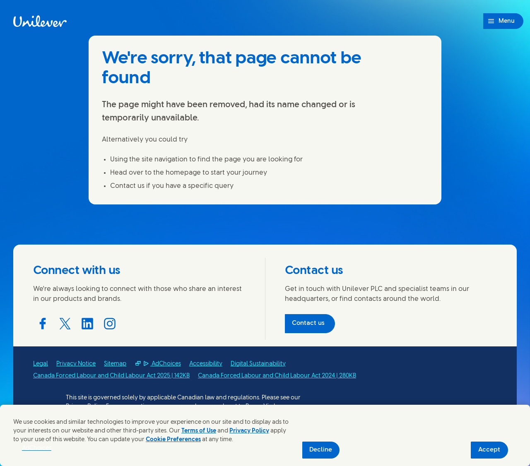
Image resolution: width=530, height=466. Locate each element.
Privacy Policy (249, 431)
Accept (489, 450)
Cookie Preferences (173, 440)
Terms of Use (198, 431)
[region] (265, 435)
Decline (320, 450)
